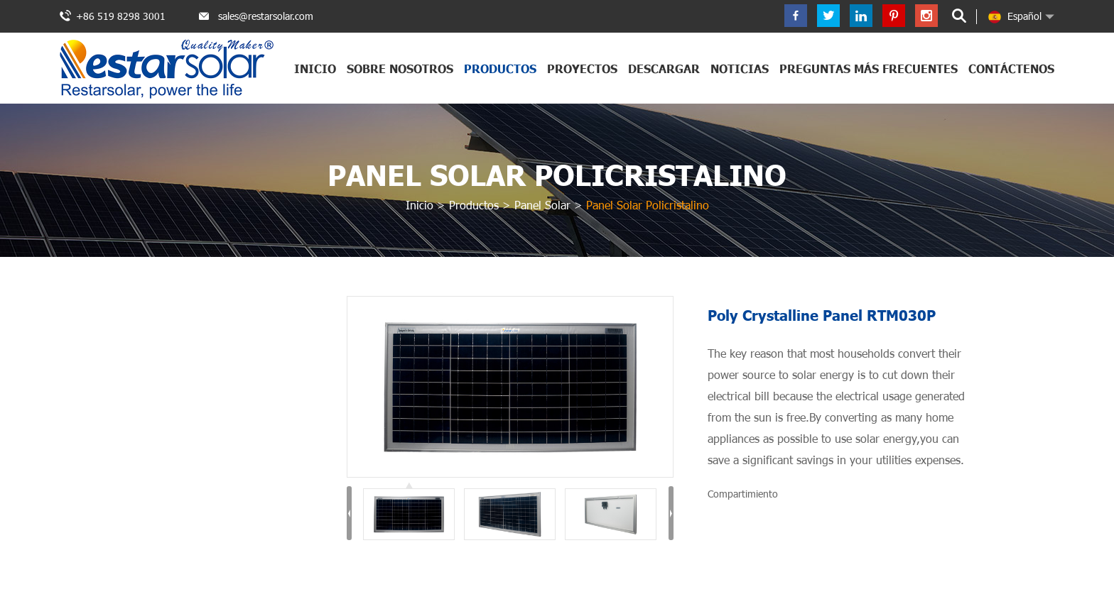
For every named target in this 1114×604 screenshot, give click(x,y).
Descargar (664, 68)
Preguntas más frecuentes (868, 68)
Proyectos (582, 68)
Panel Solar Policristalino (557, 175)
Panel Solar (542, 205)
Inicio (315, 68)
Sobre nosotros (400, 68)
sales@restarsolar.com (265, 16)
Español (1015, 17)
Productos (500, 68)
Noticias (739, 68)
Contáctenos (1011, 68)
